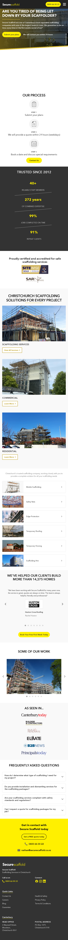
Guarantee (6, 907)
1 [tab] (25, 625)
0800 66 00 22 (10, 881)
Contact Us (34, 160)
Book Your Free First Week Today (34, 634)
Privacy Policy (40, 900)
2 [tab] (28, 625)
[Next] (62, 604)
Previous (6, 604)
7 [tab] (43, 625)
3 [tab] (31, 625)
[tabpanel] (34, 604)
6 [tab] (40, 625)
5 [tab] (37, 625)
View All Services (12, 350)
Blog (4, 903)
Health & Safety (41, 896)
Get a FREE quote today (34, 837)
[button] (34, 776)
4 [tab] (34, 625)
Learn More (10, 404)
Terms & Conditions (43, 903)
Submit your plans (11, 34)
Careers (5, 900)
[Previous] (3, 676)
